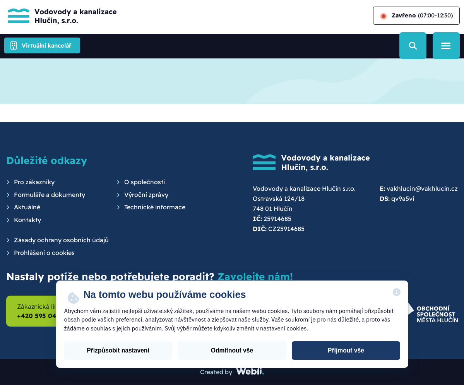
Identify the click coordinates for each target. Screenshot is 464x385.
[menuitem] (30, 182)
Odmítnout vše (232, 350)
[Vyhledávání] (412, 45)
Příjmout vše (346, 350)
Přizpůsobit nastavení (118, 350)
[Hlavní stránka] (60, 16)
